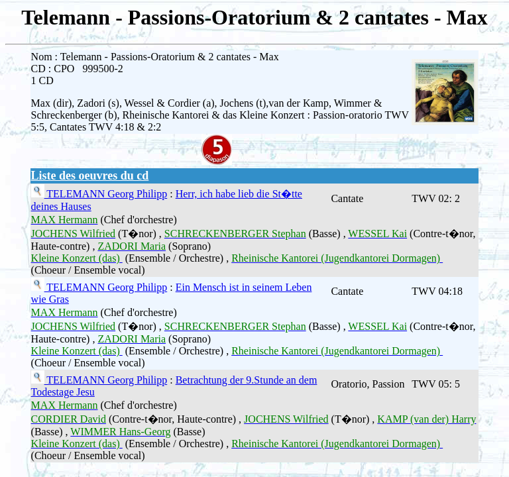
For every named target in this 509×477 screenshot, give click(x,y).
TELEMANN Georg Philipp (106, 193)
